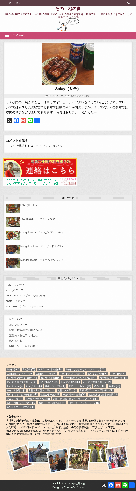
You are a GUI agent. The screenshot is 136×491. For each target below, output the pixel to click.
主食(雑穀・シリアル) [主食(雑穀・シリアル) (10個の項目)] (19, 373)
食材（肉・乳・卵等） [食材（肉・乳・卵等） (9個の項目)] (41, 390)
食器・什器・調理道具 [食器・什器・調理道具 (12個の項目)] (52, 402)
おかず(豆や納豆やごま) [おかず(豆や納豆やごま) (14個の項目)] (113, 377)
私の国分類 (15, 340)
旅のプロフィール (19, 324)
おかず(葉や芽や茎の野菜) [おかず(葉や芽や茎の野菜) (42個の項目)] (22, 377)
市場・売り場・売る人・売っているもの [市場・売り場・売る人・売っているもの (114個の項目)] (75, 398)
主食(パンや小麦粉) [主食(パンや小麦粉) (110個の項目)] (50, 369)
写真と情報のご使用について (26, 329)
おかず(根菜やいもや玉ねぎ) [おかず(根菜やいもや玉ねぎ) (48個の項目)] (79, 377)
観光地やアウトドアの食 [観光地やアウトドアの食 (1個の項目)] (20, 407)
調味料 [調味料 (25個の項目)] (114, 386)
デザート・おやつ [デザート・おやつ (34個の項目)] (79, 386)
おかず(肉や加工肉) (80, 95)
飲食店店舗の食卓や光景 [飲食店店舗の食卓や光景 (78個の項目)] (103, 394)
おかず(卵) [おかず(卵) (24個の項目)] (117, 373)
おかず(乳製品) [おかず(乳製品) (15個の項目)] (70, 382)
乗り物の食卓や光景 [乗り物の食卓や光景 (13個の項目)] (38, 398)
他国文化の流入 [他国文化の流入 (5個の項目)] (49, 394)
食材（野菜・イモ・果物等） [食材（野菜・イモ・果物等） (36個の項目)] (96, 390)
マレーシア (53, 95)
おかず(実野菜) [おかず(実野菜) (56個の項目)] (50, 377)
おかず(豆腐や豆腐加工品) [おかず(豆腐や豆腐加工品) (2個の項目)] (21, 382)
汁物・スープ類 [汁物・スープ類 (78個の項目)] (55, 386)
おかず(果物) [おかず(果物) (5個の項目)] (15, 386)
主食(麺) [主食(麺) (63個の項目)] (28, 369)
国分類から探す (18, 35)
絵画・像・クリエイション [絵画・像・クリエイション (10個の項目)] (84, 402)
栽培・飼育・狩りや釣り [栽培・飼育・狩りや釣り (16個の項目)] (21, 402)
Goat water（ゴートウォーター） (25, 306)
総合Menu (14, 3)
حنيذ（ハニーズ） (16, 290)
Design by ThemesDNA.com (68, 487)
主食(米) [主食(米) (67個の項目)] (13, 369)
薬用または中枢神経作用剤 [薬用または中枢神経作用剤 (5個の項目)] (22, 394)
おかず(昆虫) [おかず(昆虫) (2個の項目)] (34, 386)
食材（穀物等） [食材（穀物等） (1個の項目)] (16, 390)
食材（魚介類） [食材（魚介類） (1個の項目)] (67, 390)
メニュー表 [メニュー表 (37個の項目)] (14, 398)
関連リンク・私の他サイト (25, 346)
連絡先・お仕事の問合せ (23, 335)
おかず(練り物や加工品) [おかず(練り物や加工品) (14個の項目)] (97, 382)
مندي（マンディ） (16, 284)
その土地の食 (68, 8)
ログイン (40, 145)
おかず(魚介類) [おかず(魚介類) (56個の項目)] (97, 373)
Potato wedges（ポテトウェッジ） (26, 295)
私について (15, 319)
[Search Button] (128, 3)
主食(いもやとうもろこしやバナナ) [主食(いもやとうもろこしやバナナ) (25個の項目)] (85, 369)
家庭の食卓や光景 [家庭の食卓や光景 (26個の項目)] (74, 394)
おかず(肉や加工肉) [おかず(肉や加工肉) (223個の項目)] (71, 373)
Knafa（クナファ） (17, 300)
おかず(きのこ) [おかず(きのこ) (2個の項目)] (49, 382)
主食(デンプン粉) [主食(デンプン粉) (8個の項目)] (46, 373)
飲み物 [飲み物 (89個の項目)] (99, 386)
